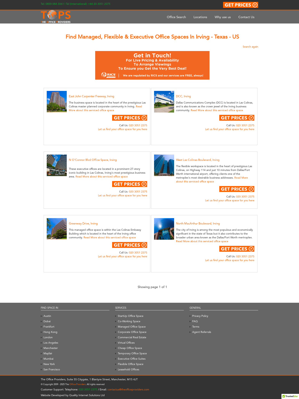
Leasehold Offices (128, 369)
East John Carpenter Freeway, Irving (91, 96)
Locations (200, 17)
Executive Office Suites (131, 358)
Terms (195, 326)
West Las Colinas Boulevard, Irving (197, 160)
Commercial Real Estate (132, 337)
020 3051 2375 (138, 125)
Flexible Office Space (130, 364)
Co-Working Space (129, 321)
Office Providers (77, 384)
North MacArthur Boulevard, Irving (198, 223)
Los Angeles (50, 342)
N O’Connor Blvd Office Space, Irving (93, 160)
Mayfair (47, 353)
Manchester (50, 348)
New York (49, 364)
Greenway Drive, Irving (83, 223)
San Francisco (51, 369)
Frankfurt (48, 326)
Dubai (47, 321)
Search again (250, 46)
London (48, 337)
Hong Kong (50, 331)
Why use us (223, 17)
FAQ (195, 321)
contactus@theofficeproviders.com (128, 389)
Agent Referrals (201, 331)
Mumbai (48, 358)
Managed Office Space (132, 326)
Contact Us (246, 17)
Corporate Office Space (132, 331)
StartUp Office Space (130, 315)
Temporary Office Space (132, 353)
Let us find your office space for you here (122, 129)
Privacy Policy (200, 315)
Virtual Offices (126, 342)
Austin (47, 315)
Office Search (176, 17)
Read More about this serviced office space (217, 110)
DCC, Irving (183, 96)
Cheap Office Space (130, 348)
